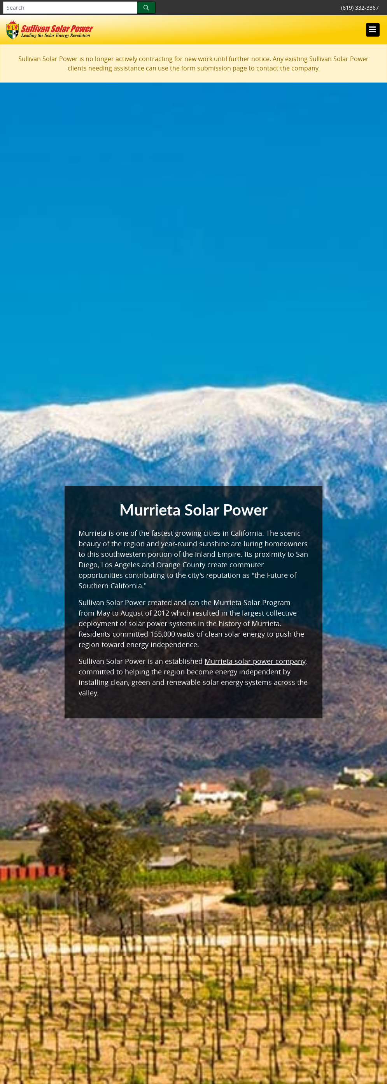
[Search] (146, 8)
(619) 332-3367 (360, 7)
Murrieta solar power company (255, 661)
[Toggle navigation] (372, 29)
